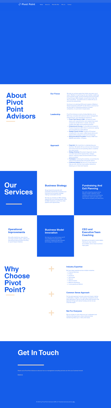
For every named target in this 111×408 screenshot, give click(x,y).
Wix (74, 402)
